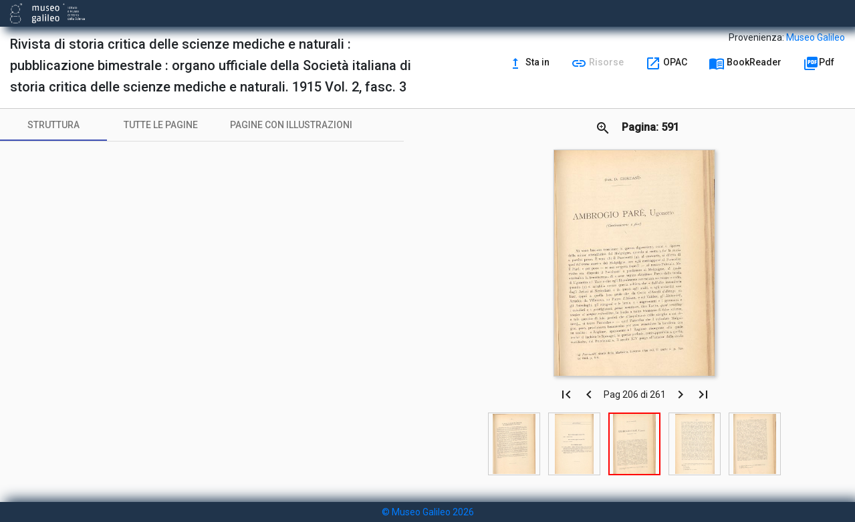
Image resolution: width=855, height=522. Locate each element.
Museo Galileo (815, 37)
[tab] (53, 125)
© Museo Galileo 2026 (428, 512)
